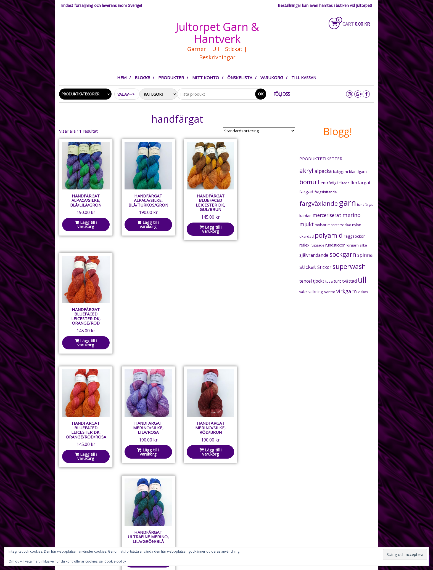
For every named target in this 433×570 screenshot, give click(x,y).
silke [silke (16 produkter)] (363, 245)
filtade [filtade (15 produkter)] (344, 183)
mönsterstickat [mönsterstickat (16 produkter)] (339, 225)
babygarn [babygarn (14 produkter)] (340, 171)
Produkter (171, 77)
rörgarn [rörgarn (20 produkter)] (352, 245)
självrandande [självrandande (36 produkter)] (313, 255)
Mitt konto (205, 77)
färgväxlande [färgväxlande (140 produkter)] (318, 203)
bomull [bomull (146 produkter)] (309, 182)
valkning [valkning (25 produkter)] (315, 291)
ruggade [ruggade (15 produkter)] (317, 245)
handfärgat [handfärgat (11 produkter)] (365, 205)
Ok (260, 94)
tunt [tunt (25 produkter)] (337, 281)
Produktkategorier (80, 94)
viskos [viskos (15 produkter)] (363, 292)
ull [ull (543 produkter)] (362, 279)
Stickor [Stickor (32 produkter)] (324, 267)
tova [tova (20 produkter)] (329, 281)
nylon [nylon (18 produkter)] (356, 224)
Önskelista (239, 77)
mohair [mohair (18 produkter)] (320, 224)
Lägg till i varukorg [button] (86, 223)
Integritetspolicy (162, 514)
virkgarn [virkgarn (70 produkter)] (346, 291)
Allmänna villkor (161, 506)
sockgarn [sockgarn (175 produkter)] (342, 254)
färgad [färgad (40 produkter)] (306, 191)
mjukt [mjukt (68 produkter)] (306, 224)
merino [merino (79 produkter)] (351, 215)
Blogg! (142, 77)
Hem (121, 77)
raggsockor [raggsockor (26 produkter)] (354, 236)
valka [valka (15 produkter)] (303, 292)
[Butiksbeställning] (259, 130)
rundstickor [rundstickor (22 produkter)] (335, 245)
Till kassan (303, 77)
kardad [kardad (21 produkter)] (305, 215)
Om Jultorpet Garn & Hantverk (176, 499)
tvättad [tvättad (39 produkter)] (349, 281)
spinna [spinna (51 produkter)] (365, 254)
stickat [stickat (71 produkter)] (307, 267)
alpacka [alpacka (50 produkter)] (323, 171)
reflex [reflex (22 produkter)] (304, 245)
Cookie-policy (115, 561)
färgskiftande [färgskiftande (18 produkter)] (326, 191)
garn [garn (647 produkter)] (347, 202)
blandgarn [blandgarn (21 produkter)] (358, 171)
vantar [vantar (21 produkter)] (329, 291)
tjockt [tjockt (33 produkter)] (318, 281)
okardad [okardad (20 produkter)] (306, 236)
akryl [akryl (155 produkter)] (306, 170)
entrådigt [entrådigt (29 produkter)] (329, 182)
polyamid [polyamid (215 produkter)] (329, 235)
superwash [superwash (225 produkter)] (349, 266)
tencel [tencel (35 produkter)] (305, 281)
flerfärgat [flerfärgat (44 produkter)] (360, 182)
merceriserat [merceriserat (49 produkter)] (327, 215)
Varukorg (271, 77)
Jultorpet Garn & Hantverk (217, 32)
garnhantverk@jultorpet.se (87, 523)
